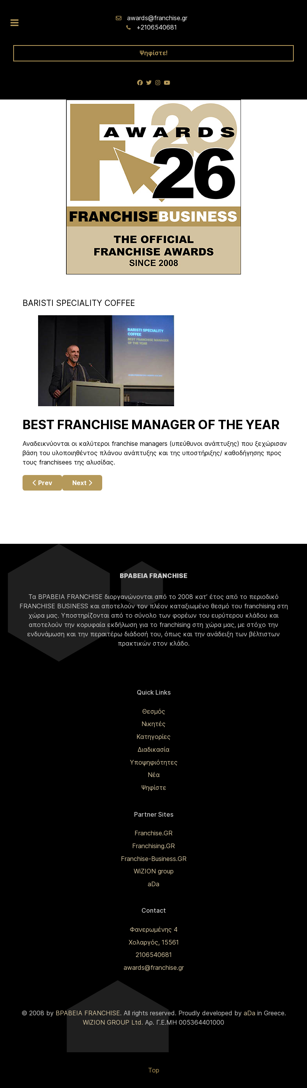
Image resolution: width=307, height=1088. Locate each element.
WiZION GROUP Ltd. (113, 1022)
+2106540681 (156, 27)
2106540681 (154, 955)
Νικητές (153, 724)
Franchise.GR (153, 833)
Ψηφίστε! (154, 53)
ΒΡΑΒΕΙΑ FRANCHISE (88, 1013)
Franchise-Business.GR (154, 859)
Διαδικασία (153, 749)
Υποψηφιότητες (154, 762)
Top (153, 1070)
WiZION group (154, 871)
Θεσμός (153, 711)
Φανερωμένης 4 (154, 929)
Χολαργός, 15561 (154, 942)
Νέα (154, 775)
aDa (153, 884)
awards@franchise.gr (157, 18)
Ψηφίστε (153, 787)
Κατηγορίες (153, 736)
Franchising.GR (153, 846)
